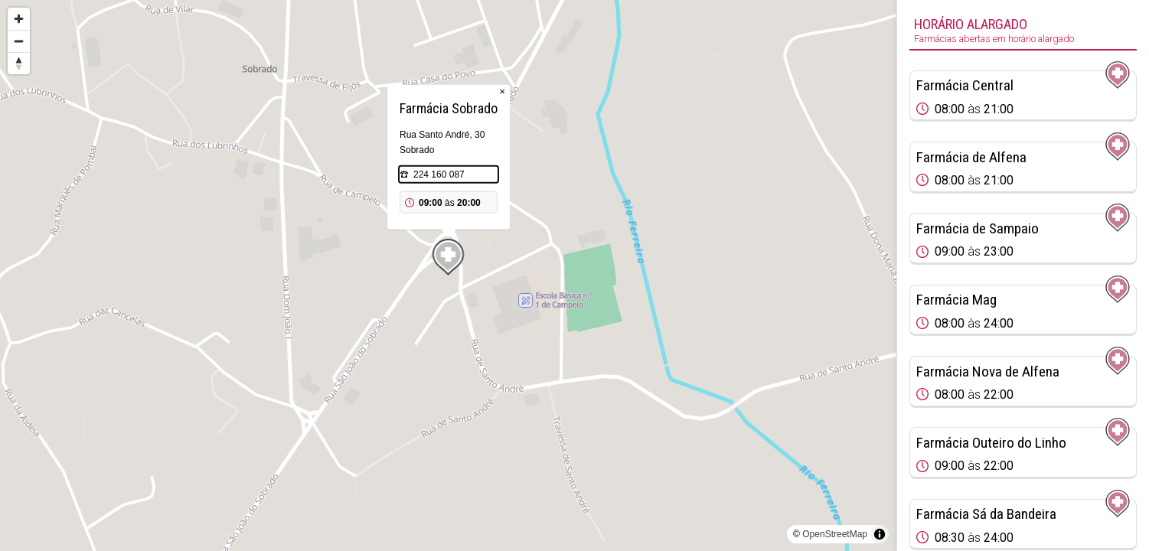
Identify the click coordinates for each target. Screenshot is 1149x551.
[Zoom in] (19, 19)
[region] (448, 275)
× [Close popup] (502, 91)
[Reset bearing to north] (19, 63)
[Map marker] (449, 257)
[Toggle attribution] (879, 534)
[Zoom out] (19, 41)
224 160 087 (439, 174)
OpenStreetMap (834, 534)
